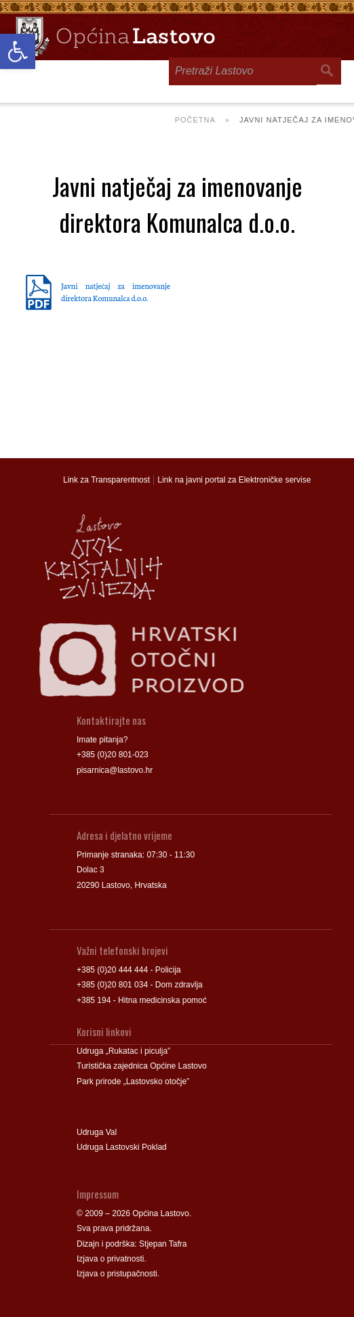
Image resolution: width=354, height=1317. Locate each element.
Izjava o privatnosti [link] (110, 1259)
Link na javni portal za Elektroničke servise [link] (234, 480)
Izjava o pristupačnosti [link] (117, 1273)
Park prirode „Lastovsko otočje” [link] (133, 1081)
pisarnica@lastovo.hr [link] (115, 770)
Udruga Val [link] (97, 1132)
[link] (17, 51)
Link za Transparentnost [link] (106, 480)
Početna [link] (195, 120)
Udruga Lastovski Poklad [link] (122, 1147)
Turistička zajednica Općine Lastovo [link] (142, 1066)
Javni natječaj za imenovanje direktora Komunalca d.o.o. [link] (115, 291)
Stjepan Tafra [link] (163, 1244)
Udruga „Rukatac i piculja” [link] (123, 1051)
